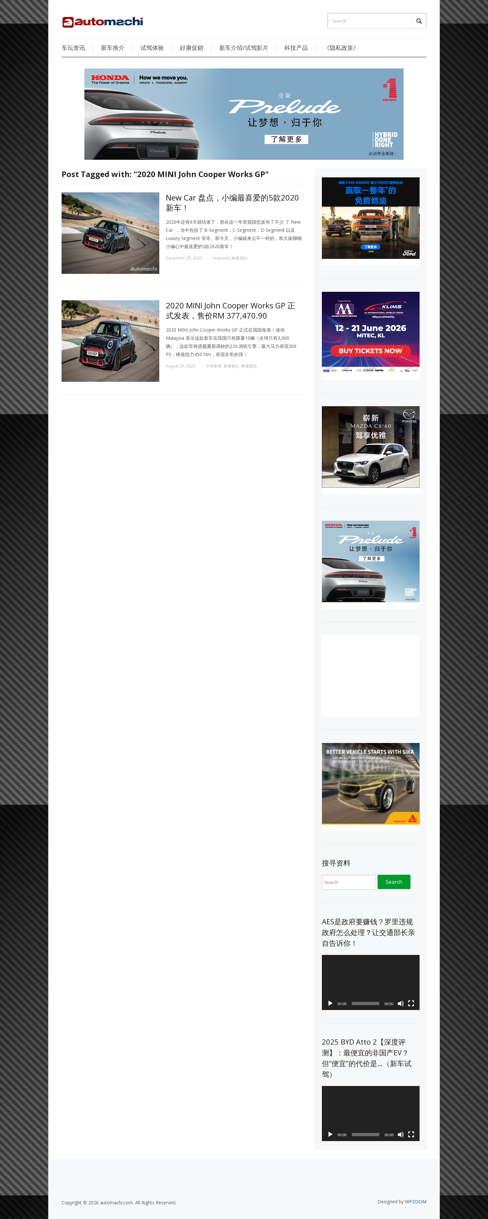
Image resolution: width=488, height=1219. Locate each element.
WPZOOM (415, 1201)
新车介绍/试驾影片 (243, 48)
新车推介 (112, 48)
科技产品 (296, 48)
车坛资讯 (73, 48)
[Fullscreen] (411, 1003)
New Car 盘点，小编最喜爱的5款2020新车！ (232, 202)
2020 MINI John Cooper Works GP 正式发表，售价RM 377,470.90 (230, 310)
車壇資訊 (239, 258)
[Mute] (400, 1003)
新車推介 (231, 366)
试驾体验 (152, 48)
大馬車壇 (214, 366)
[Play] (330, 1003)
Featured (221, 258)
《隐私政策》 (341, 48)
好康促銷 (191, 48)
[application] (371, 982)
